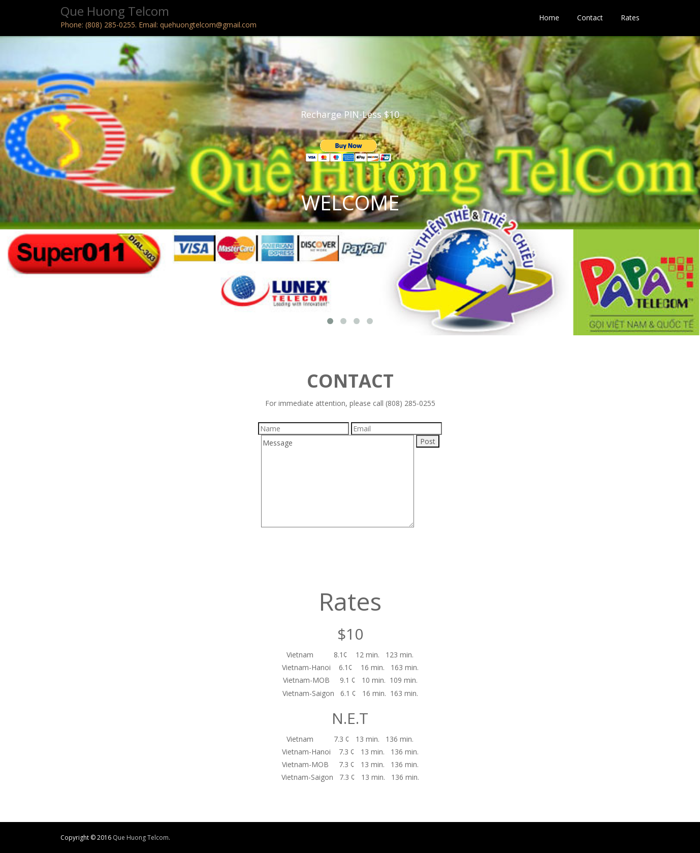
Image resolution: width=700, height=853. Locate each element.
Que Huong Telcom (141, 837)
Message (337, 481)
